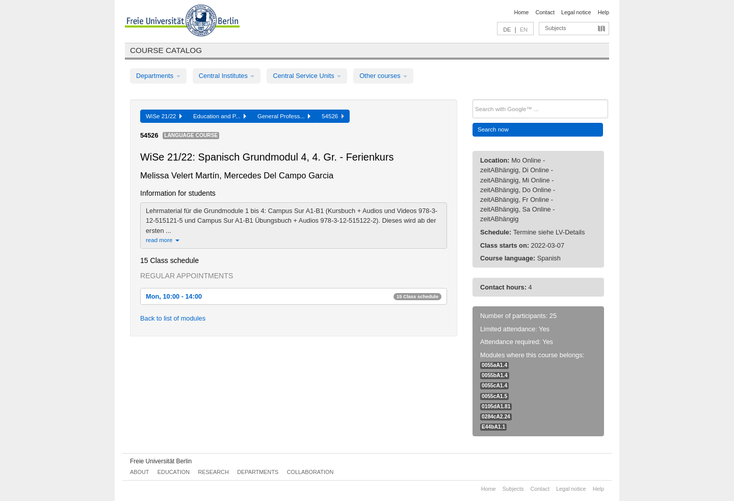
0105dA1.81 (496, 406)
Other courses (383, 76)
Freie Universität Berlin (161, 461)
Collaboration (310, 472)
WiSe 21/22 (164, 116)
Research (213, 472)
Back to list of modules (172, 318)
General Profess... (283, 116)
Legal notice (576, 12)
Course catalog (166, 50)
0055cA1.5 (494, 396)
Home (521, 12)
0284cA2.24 (496, 416)
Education (174, 472)
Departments (158, 76)
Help (603, 12)
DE (507, 30)
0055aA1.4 (494, 365)
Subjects (555, 28)
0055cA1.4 (494, 385)
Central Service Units (307, 76)
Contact (544, 12)
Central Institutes (227, 76)
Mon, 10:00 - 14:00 (293, 296)
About (139, 472)
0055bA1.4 (495, 375)
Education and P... (219, 116)
